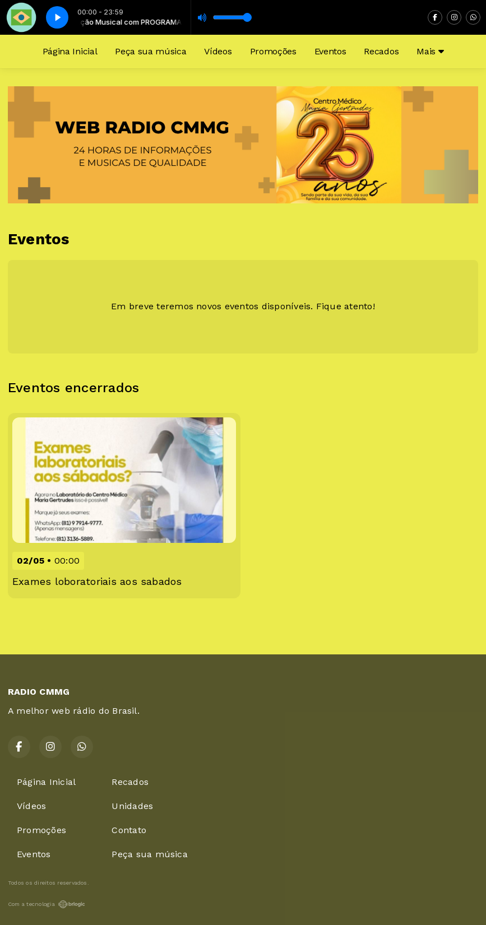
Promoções (273, 51)
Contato (129, 830)
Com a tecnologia (46, 904)
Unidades (132, 806)
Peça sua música (150, 51)
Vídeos (218, 51)
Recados (381, 51)
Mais (429, 51)
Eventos (330, 51)
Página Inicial (70, 51)
